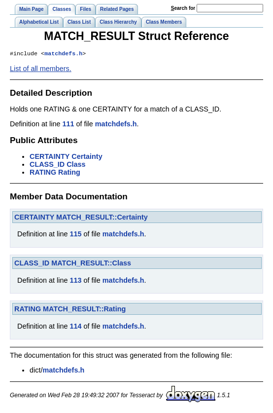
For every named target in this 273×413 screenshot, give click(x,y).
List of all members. (40, 70)
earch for (183, 8)
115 (75, 235)
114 (75, 327)
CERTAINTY (49, 157)
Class (76, 165)
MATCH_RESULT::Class (91, 264)
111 (68, 125)
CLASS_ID (47, 165)
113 (75, 281)
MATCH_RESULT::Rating (84, 310)
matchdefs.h (63, 54)
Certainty (86, 157)
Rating (69, 173)
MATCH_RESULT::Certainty (102, 218)
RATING (43, 173)
